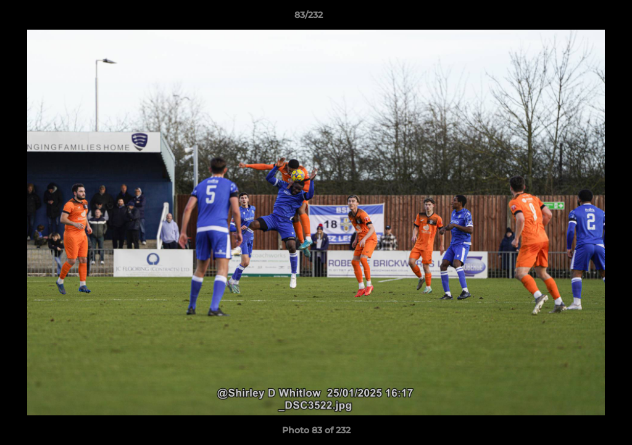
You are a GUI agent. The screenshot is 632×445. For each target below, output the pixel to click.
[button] (580, 17)
